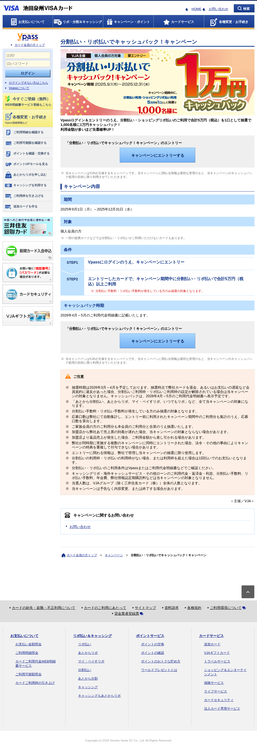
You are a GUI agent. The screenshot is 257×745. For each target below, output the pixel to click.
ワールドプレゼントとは (159, 670)
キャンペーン (114, 555)
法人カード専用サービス (222, 708)
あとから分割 (88, 678)
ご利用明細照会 (26, 653)
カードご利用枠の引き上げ (35, 683)
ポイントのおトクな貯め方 (160, 661)
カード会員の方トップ (30, 45)
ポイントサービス (150, 636)
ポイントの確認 (152, 653)
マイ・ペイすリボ (91, 661)
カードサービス (211, 636)
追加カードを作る (21, 206)
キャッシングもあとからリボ (99, 696)
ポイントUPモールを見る (26, 164)
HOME (196, 9)
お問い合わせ (218, 9)
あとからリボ (88, 653)
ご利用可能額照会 (28, 674)
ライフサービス (215, 691)
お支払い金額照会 (28, 644)
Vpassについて (19, 88)
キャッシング (88, 687)
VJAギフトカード (217, 653)
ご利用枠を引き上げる (24, 196)
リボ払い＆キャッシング (92, 636)
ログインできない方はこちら (28, 83)
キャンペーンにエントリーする (157, 155)
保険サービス (214, 683)
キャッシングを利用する (26, 185)
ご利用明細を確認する (24, 132)
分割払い (84, 670)
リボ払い (84, 644)
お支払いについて (24, 636)
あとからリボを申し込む (26, 175)
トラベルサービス (217, 661)
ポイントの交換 (152, 644)
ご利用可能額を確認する (26, 143)
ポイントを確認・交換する (27, 153)
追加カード (212, 644)
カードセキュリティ (219, 700)
